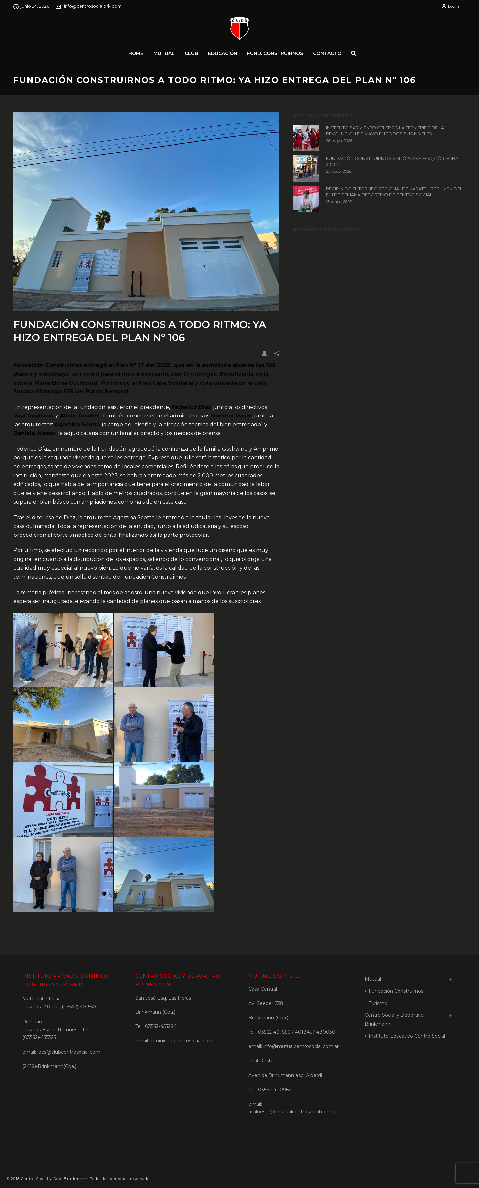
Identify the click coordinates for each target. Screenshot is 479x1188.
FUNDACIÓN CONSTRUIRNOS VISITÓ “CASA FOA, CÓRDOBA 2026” (392, 161)
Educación (222, 53)
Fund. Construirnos (275, 53)
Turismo (376, 1003)
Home (135, 53)
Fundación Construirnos (394, 991)
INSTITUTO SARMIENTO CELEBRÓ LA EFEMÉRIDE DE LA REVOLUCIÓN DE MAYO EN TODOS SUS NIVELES (385, 130)
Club (191, 53)
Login (450, 6)
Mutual (164, 53)
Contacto (327, 53)
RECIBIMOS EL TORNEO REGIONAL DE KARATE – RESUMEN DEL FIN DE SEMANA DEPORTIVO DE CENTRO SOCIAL (394, 191)
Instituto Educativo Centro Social (405, 1036)
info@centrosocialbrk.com (93, 6)
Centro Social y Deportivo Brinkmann (394, 1019)
